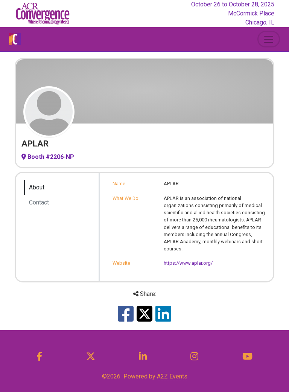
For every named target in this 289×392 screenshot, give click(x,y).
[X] (90, 356)
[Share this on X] (144, 318)
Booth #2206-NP (47, 156)
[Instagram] (194, 356)
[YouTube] (247, 356)
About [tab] (36, 187)
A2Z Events (172, 376)
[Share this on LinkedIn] (163, 318)
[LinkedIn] (142, 356)
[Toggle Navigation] (268, 39)
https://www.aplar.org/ (188, 263)
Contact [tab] (39, 202)
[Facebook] (39, 356)
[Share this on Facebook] (126, 318)
